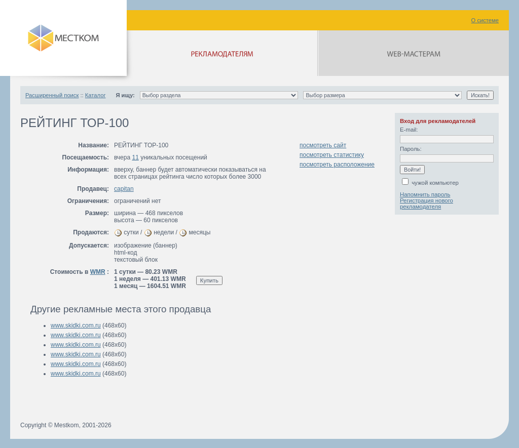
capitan (124, 188)
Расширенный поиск (52, 95)
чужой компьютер (430, 183)
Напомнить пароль (425, 194)
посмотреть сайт (323, 145)
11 (135, 157)
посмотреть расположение (337, 164)
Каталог (95, 95)
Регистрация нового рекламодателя (426, 203)
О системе (485, 20)
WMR (97, 271)
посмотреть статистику (332, 154)
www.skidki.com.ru (76, 325)
